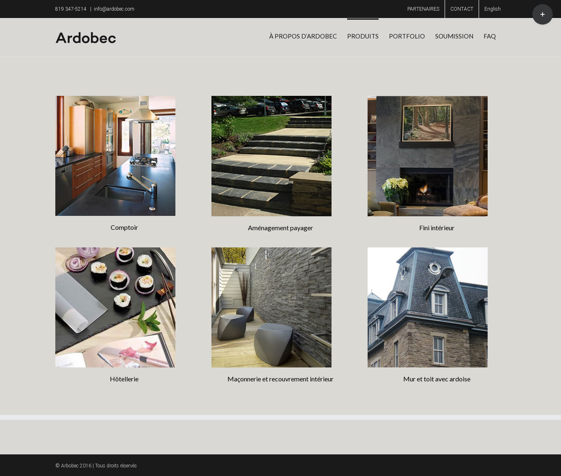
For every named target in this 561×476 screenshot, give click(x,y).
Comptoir (124, 227)
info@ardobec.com (114, 9)
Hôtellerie (124, 379)
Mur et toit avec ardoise (436, 379)
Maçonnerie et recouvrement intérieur (280, 379)
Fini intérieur (436, 227)
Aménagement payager (280, 227)
